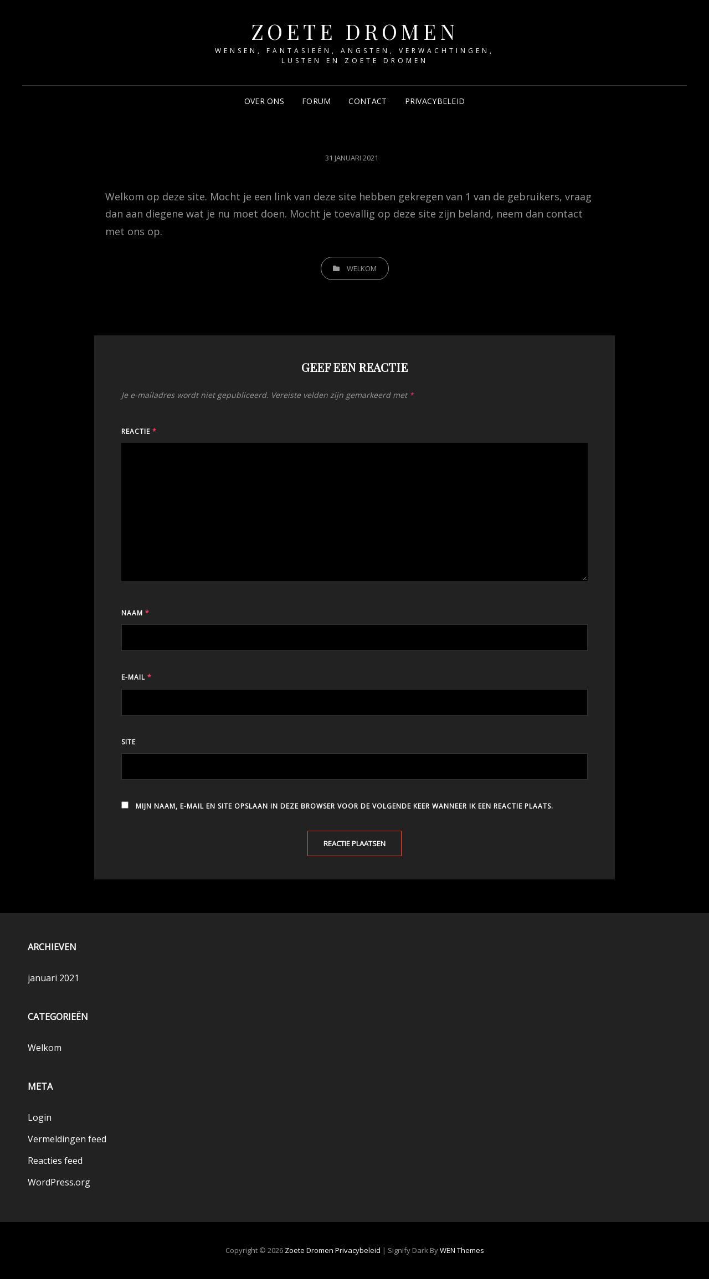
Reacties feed (55, 1160)
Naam (135, 613)
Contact (367, 101)
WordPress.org (59, 1182)
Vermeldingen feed (67, 1139)
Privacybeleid (435, 101)
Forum (316, 101)
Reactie (139, 431)
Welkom (362, 268)
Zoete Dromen (355, 31)
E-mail (136, 677)
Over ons (264, 101)
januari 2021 (53, 978)
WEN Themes (462, 1250)
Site (128, 742)
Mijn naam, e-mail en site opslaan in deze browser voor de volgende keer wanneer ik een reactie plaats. (344, 806)
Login (40, 1117)
